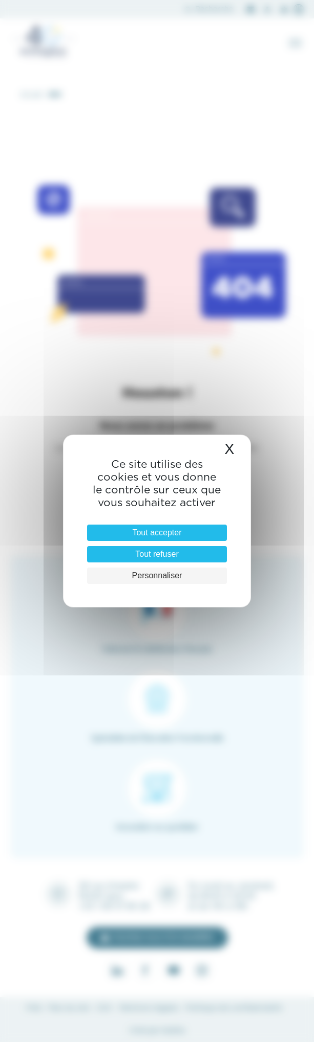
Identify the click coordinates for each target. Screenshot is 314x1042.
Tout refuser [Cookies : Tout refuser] (156, 554)
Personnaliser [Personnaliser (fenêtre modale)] (157, 575)
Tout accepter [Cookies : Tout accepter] (156, 532)
